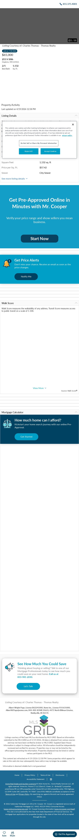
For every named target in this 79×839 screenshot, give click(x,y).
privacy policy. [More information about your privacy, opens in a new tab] (67, 135)
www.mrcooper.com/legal (64, 809)
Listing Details (39, 115)
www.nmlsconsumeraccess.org (15, 809)
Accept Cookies (50, 151)
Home (17, 775)
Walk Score (39, 303)
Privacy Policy (30, 775)
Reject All (28, 151)
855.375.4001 (70, 3)
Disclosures (60, 775)
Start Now (39, 238)
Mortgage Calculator (39, 412)
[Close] (73, 124)
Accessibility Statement (35, 779)
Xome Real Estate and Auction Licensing (20, 784)
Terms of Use (45, 775)
